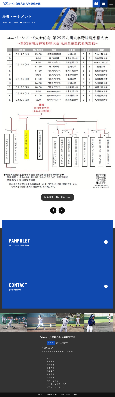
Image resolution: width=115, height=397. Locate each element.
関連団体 (51, 374)
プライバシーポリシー (57, 387)
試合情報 (51, 365)
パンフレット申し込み (57, 384)
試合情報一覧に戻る (54, 197)
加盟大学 (51, 368)
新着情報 (51, 377)
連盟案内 (51, 361)
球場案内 (51, 371)
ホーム (50, 358)
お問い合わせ (53, 381)
